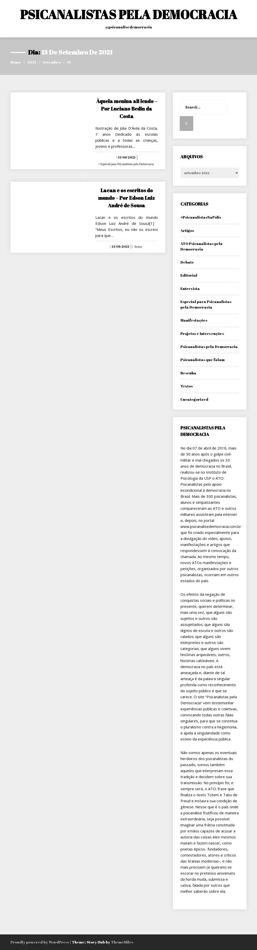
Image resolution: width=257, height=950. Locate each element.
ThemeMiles (122, 941)
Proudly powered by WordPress (40, 941)
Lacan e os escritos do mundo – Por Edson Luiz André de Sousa (126, 198)
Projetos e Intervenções (202, 333)
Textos (137, 246)
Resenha (188, 372)
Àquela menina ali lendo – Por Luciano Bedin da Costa (126, 109)
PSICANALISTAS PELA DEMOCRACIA (128, 14)
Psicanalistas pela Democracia (209, 346)
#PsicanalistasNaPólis (200, 217)
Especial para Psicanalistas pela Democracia (127, 164)
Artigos (187, 230)
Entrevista (190, 288)
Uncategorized (194, 399)
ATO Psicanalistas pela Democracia (201, 246)
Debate (187, 262)
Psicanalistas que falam (202, 359)
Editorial (188, 275)
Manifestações (193, 320)
